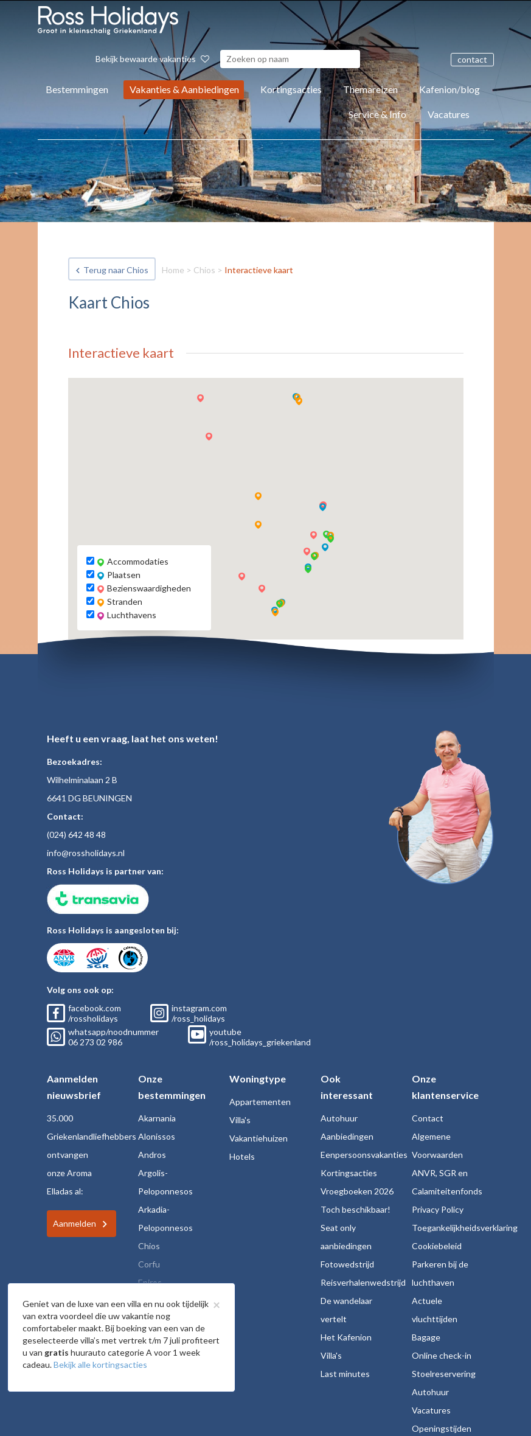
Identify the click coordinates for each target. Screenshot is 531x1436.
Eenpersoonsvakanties (364, 1154)
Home (173, 270)
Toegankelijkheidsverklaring (465, 1227)
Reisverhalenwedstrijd (363, 1282)
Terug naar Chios (115, 270)
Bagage (426, 1337)
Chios (204, 270)
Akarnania (157, 1118)
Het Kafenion (346, 1337)
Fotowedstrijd (347, 1264)
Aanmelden (74, 1223)
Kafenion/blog (449, 89)
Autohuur (339, 1118)
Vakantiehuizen (258, 1138)
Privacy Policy (437, 1209)
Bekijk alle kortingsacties (100, 1364)
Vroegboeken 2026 (357, 1191)
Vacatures (449, 114)
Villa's (240, 1120)
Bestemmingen (77, 89)
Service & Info (377, 114)
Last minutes (345, 1373)
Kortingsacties (291, 89)
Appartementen (260, 1101)
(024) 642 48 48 (76, 834)
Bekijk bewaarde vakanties (152, 59)
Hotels (242, 1156)
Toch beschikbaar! (355, 1209)
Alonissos (156, 1136)
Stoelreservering (444, 1373)
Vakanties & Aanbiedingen (184, 89)
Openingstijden (441, 1428)
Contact (427, 1118)
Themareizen (370, 89)
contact (472, 59)
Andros (152, 1154)
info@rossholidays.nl (86, 853)
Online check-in (441, 1355)
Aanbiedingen (347, 1136)
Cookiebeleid (437, 1246)
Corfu (149, 1264)
